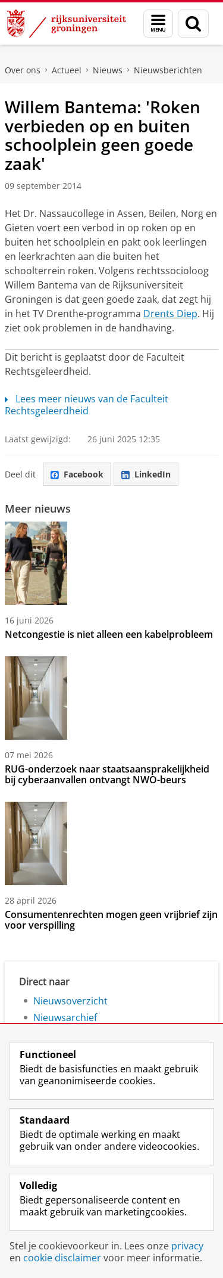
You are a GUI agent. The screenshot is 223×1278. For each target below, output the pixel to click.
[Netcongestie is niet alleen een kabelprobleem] (111, 563)
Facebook (77, 474)
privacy (187, 1245)
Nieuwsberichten (168, 70)
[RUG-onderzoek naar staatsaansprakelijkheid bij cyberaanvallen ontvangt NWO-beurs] (111, 698)
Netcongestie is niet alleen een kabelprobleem (109, 634)
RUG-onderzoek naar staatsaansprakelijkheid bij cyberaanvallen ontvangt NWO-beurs (107, 774)
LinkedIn (146, 474)
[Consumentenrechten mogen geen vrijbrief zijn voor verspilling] (111, 843)
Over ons (22, 70)
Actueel (66, 70)
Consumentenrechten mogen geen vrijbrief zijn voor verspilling (111, 920)
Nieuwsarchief (65, 1017)
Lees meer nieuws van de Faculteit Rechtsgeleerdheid (86, 404)
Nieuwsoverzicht (70, 1000)
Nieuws (108, 70)
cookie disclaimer (62, 1257)
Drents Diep (170, 313)
